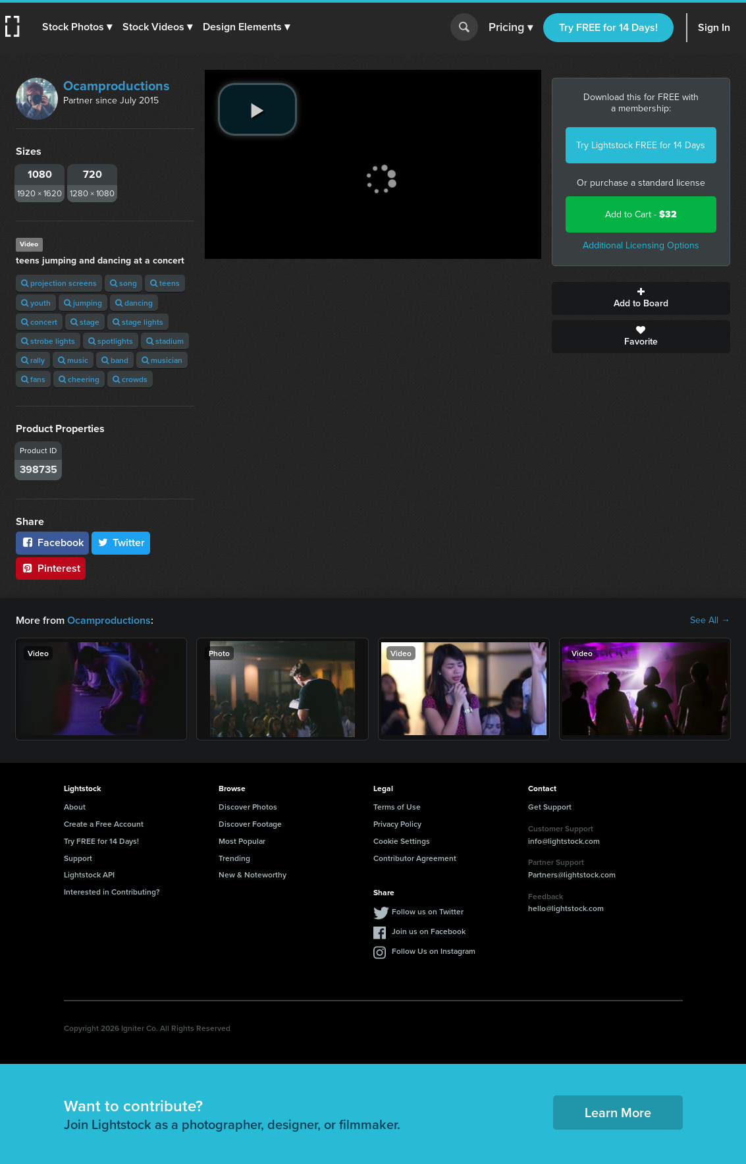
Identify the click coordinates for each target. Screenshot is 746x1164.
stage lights (138, 321)
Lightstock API (89, 874)
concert (39, 321)
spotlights (110, 340)
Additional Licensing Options (641, 245)
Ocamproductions (116, 86)
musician (162, 360)
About (75, 806)
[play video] (257, 109)
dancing (134, 302)
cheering (79, 379)
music (73, 360)
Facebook (52, 542)
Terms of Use (397, 806)
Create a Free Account (104, 823)
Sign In (714, 27)
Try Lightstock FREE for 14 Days (640, 145)
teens (165, 283)
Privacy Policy (397, 823)
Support (78, 858)
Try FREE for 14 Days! (608, 27)
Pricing (511, 27)
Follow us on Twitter (428, 911)
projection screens (59, 283)
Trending (234, 858)
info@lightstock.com (564, 840)
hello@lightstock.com (566, 908)
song (123, 283)
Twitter (121, 542)
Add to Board (641, 298)
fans (33, 379)
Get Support (550, 806)
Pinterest (50, 568)
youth (36, 302)
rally (33, 360)
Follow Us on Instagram (433, 950)
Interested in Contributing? (112, 891)
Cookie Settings (401, 840)
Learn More (618, 1112)
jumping (83, 302)
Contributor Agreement (414, 858)
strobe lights (48, 340)
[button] (77, 27)
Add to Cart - (641, 214)
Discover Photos (248, 806)
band (114, 360)
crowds (130, 379)
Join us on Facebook (429, 931)
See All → (710, 620)
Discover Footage (250, 823)
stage (84, 321)
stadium (165, 340)
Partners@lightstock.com (572, 874)
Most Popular (242, 840)
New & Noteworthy (252, 874)
